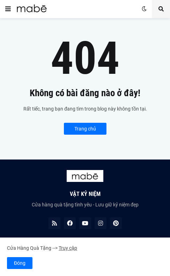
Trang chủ (85, 129)
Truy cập (68, 248)
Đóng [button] (19, 263)
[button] (8, 9)
